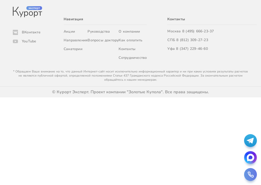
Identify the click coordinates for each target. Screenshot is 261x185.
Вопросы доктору (103, 40)
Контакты (127, 49)
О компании (129, 31)
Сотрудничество (133, 57)
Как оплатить (130, 40)
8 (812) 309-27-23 (192, 40)
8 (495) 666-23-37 (198, 31)
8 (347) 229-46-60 (192, 48)
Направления (76, 40)
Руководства (99, 31)
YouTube (29, 41)
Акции (69, 31)
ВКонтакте (31, 32)
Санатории (73, 49)
